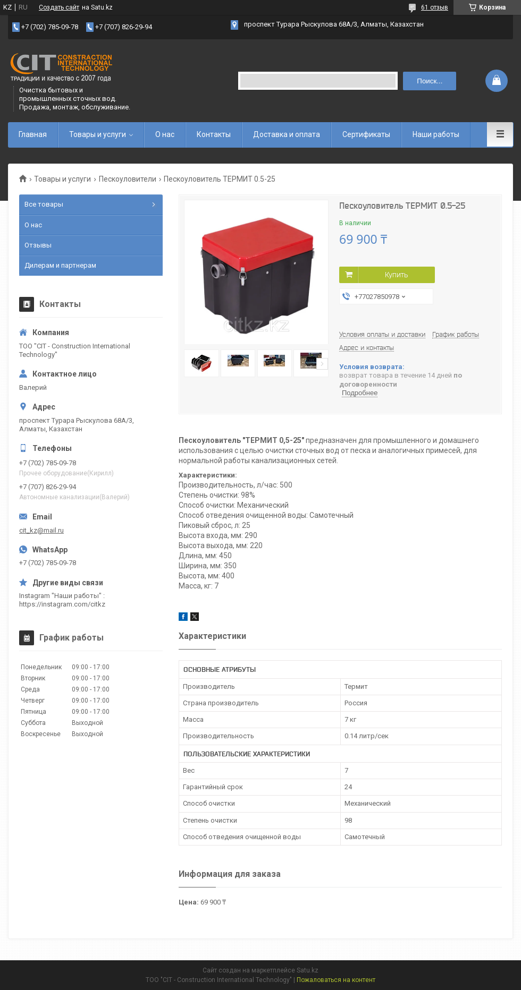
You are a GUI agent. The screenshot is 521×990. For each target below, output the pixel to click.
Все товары (43, 204)
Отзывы (38, 245)
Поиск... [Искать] (429, 81)
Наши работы (436, 134)
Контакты (214, 134)
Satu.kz (307, 970)
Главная (33, 134)
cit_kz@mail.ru (41, 530)
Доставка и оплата (286, 134)
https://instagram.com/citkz (62, 604)
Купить (396, 274)
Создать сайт (59, 7)
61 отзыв (434, 7)
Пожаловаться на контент (336, 980)
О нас (164, 134)
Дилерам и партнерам (60, 265)
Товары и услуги (97, 134)
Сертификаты (366, 134)
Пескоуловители (127, 179)
